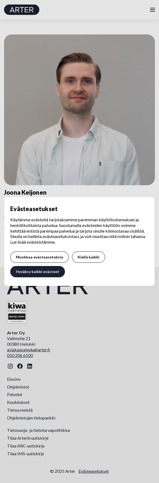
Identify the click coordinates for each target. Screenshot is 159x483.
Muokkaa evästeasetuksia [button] (39, 257)
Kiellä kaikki (88, 257)
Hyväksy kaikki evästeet (37, 271)
